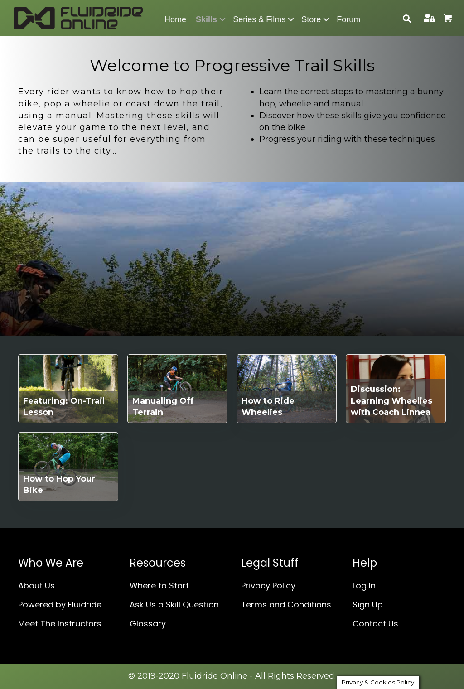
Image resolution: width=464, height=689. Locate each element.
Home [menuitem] (175, 19)
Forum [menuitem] (348, 19)
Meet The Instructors (60, 623)
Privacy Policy (268, 585)
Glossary (148, 623)
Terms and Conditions (286, 604)
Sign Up (368, 604)
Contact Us (375, 623)
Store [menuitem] (311, 19)
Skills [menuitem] (206, 19)
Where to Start (159, 585)
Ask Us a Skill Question (174, 604)
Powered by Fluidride (60, 604)
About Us (36, 585)
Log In (364, 585)
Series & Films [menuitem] (259, 19)
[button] (222, 19)
